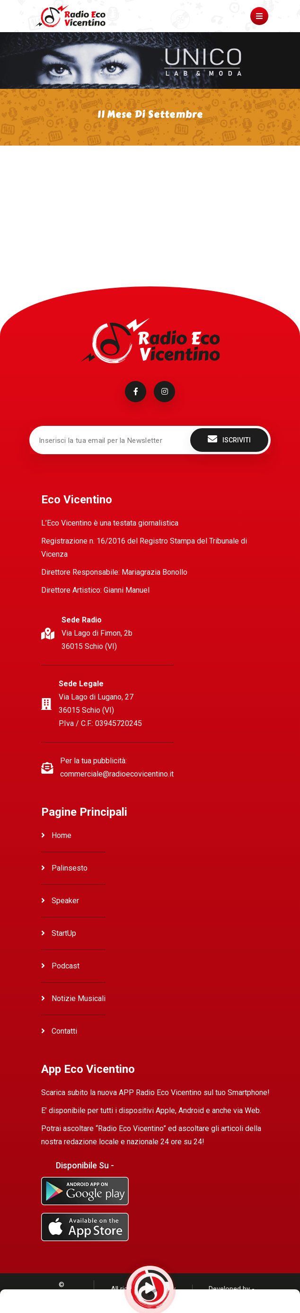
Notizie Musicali (73, 998)
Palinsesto (64, 868)
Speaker (60, 900)
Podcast (60, 965)
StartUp (58, 933)
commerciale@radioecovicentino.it (117, 773)
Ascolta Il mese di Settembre (77, 189)
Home (56, 835)
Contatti (59, 1031)
